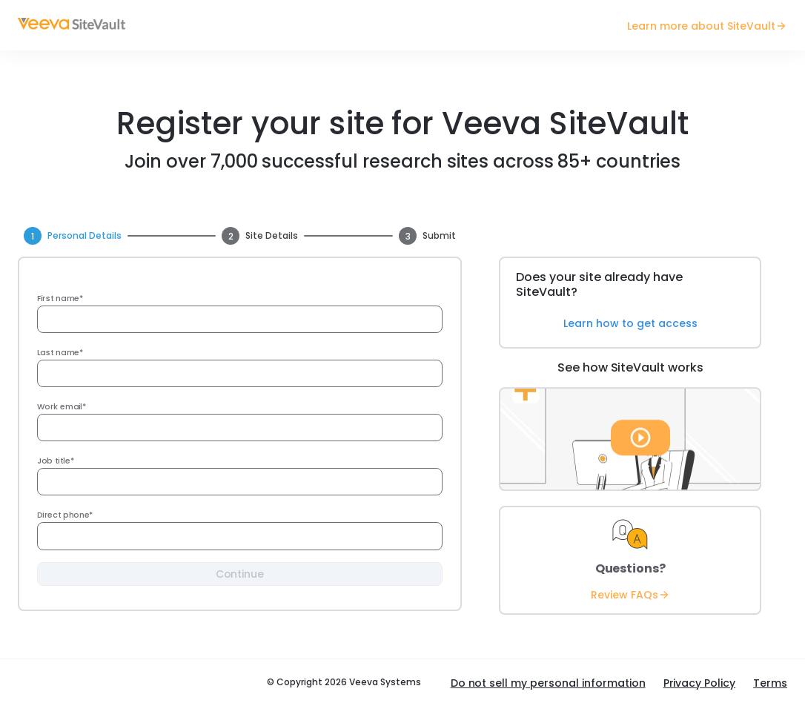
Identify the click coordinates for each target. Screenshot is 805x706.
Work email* (62, 406)
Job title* (55, 460)
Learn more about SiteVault (707, 26)
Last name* (60, 352)
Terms (770, 683)
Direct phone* (65, 515)
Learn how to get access (630, 323)
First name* (60, 298)
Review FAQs (630, 594)
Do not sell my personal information (548, 683)
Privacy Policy (699, 683)
